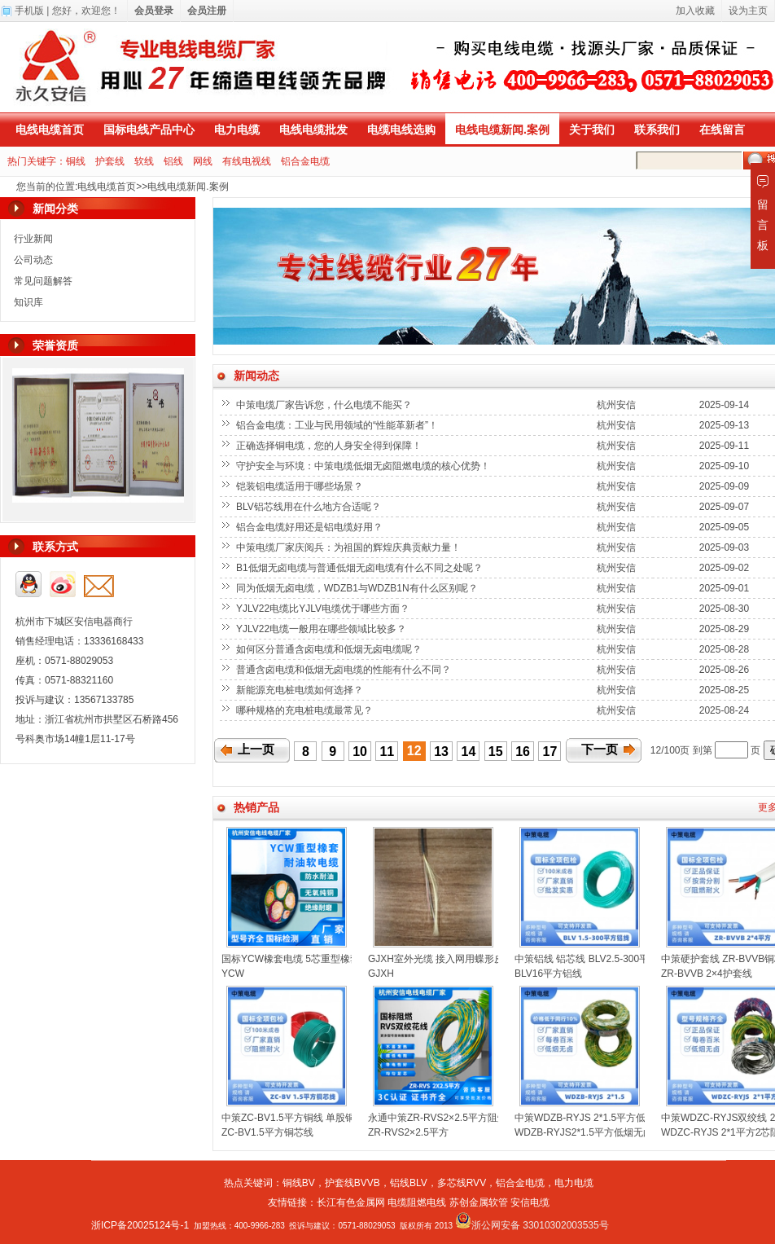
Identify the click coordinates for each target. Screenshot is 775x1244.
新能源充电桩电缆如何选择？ (301, 690)
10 (359, 751)
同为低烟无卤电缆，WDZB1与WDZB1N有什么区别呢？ (358, 588)
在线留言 (722, 129)
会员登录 (153, 10)
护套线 (110, 161)
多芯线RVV (461, 1183)
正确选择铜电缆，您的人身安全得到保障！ (330, 445)
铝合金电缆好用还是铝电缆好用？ (310, 527)
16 (522, 751)
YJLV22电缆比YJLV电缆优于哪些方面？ (324, 608)
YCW (232, 973)
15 (495, 751)
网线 (202, 161)
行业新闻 (33, 238)
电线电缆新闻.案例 (502, 129)
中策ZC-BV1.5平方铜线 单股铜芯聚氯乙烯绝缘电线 (332, 1117)
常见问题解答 (43, 281)
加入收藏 (695, 10)
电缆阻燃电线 (417, 1202)
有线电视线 (246, 161)
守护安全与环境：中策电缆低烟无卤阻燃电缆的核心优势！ (364, 466)
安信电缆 (530, 1202)
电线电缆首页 (49, 129)
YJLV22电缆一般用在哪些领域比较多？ (322, 629)
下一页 (599, 749)
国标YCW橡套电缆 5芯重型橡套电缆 (300, 959)
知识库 (28, 302)
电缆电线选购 (401, 129)
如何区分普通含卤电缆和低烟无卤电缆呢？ (330, 649)
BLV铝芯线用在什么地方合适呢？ (309, 506)
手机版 (29, 10)
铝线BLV (408, 1183)
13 (441, 751)
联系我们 (657, 129)
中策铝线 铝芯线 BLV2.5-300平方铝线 (596, 959)
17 (550, 751)
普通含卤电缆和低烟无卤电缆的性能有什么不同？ (344, 669)
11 (386, 751)
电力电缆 (237, 129)
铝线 (173, 161)
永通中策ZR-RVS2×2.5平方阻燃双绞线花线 (462, 1117)
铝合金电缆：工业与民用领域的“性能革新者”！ (338, 425)
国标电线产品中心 (149, 129)
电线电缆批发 (313, 129)
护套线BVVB (352, 1183)
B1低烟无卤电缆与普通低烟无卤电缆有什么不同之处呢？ (360, 568)
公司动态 (33, 260)
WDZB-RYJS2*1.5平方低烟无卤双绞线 (598, 1132)
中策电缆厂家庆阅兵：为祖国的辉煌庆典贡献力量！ (349, 547)
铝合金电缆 (305, 161)
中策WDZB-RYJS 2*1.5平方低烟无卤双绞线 (609, 1117)
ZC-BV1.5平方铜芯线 (267, 1132)
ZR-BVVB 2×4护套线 (706, 973)
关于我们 (592, 129)
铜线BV (298, 1183)
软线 (144, 161)
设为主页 (748, 10)
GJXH (381, 973)
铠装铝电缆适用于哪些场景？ (301, 486)
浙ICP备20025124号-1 (140, 1225)
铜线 (75, 161)
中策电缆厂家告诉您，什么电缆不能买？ (325, 405)
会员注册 (206, 10)
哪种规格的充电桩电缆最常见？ (305, 710)
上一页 (256, 749)
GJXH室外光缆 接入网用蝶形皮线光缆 (450, 959)
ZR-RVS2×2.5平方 (408, 1132)
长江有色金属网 (351, 1202)
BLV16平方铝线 (548, 973)
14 (469, 751)
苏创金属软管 (478, 1202)
